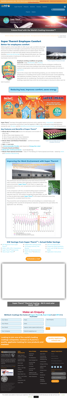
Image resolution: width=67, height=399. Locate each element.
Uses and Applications (53, 244)
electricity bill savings (13, 54)
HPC (58, 315)
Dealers (34, 12)
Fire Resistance (32, 357)
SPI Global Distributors (56, 361)
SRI (55, 248)
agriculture (20, 70)
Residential (42, 375)
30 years (13, 126)
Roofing (42, 377)
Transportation (43, 383)
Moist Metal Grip (21, 374)
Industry (39, 6)
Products (26, 6)
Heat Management (33, 360)
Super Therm (6, 250)
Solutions (32, 6)
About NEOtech (54, 358)
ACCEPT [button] (36, 396)
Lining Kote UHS (21, 380)
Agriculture (42, 354)
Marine (41, 372)
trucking (39, 62)
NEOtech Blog (54, 356)
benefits (23, 126)
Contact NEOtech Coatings (57, 363)
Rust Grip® (20, 363)
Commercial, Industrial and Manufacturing (43, 358)
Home (52, 354)
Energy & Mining (44, 364)
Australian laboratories (11, 153)
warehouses (31, 62)
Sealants (45, 6)
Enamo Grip (20, 365)
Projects (28, 12)
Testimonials (14, 250)
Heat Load (50, 248)
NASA (62, 151)
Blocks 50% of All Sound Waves (11, 150)
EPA (11, 248)
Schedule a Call (33, 259)
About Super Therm (8, 252)
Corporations (17, 248)
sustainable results (48, 126)
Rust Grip (47, 315)
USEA (8, 248)
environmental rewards (33, 126)
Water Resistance (33, 376)
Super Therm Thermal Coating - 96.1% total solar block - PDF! (33, 304)
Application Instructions (54, 252)
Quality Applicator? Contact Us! (55, 340)
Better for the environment (33, 250)
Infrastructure (43, 370)
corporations (50, 122)
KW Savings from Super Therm (22, 242)
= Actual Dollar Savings (49, 242)
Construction (43, 361)
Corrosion (31, 366)
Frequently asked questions (55, 246)
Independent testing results (33, 244)
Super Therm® (18, 6)
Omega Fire (20, 371)
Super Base (20, 382)
